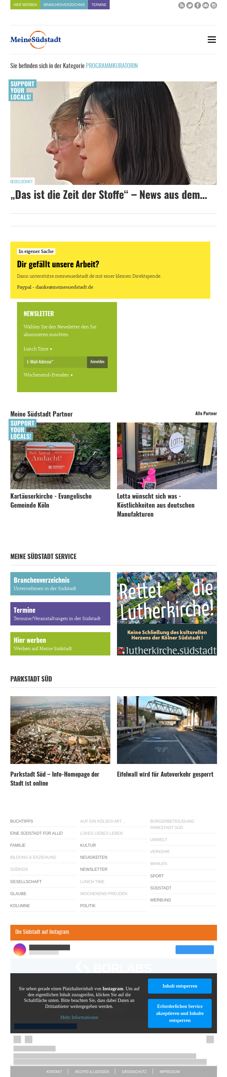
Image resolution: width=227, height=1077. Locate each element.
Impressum (170, 1072)
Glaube (18, 893)
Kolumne (20, 905)
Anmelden (97, 362)
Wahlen (158, 863)
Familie (18, 845)
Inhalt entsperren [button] (179, 986)
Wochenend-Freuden (46, 375)
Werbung (160, 900)
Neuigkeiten (93, 857)
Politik (88, 905)
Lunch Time (36, 349)
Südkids (19, 869)
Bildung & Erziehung (33, 857)
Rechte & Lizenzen (92, 1072)
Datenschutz (134, 1072)
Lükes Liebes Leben (101, 833)
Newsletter (94, 869)
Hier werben (25, 5)
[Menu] (212, 39)
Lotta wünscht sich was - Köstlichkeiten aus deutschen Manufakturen (156, 506)
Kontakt (54, 1072)
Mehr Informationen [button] (79, 1017)
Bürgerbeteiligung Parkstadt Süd (172, 824)
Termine (98, 5)
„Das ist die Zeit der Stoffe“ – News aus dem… (108, 195)
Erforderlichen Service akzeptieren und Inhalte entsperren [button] (180, 1013)
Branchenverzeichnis (64, 5)
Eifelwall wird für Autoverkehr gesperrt (165, 775)
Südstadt (161, 888)
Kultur (88, 845)
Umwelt (158, 839)
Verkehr (160, 851)
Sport (157, 876)
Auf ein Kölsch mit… (103, 821)
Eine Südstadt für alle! (36, 833)
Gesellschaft (21, 182)
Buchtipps (21, 821)
